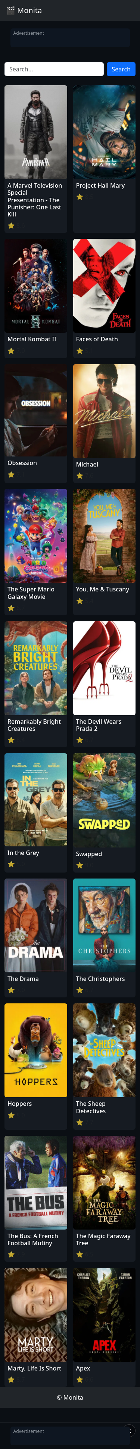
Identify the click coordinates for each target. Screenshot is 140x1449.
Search (121, 69)
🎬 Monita (24, 10)
